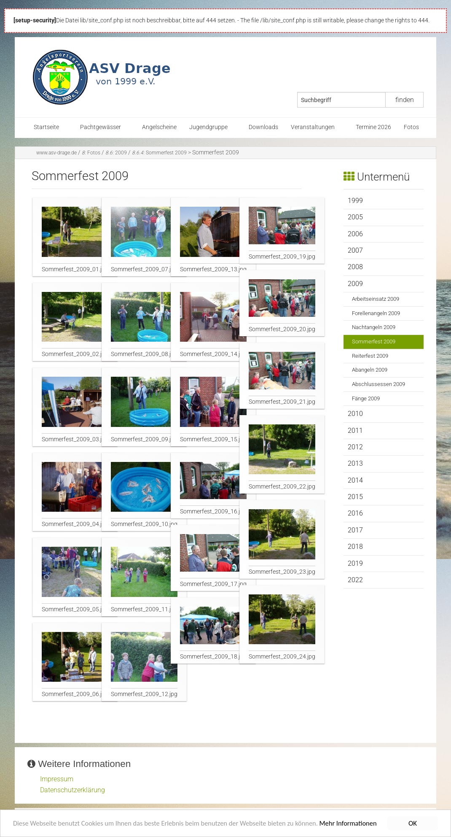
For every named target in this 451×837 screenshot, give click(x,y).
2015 (355, 497)
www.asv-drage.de (56, 153)
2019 (355, 563)
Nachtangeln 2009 (373, 327)
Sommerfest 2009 (159, 153)
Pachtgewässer (100, 127)
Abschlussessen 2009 (378, 384)
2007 (355, 250)
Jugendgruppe (208, 127)
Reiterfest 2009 (370, 356)
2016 (355, 513)
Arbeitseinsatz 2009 (375, 299)
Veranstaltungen (313, 127)
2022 (355, 580)
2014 (355, 480)
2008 (355, 267)
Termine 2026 (373, 127)
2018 (355, 547)
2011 (355, 431)
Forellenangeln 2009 (376, 313)
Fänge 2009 (366, 398)
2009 (116, 153)
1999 (355, 201)
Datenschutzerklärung (72, 790)
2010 (355, 414)
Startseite (46, 127)
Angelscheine (159, 127)
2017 (355, 530)
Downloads (263, 127)
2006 (355, 234)
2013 (355, 463)
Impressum (56, 779)
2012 (355, 447)
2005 (355, 217)
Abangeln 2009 (369, 370)
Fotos (411, 127)
